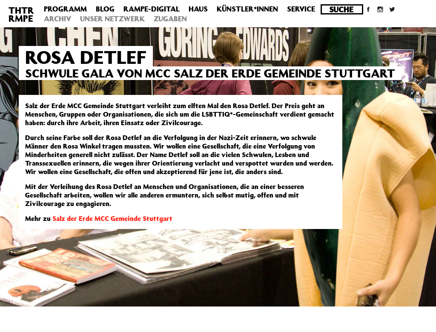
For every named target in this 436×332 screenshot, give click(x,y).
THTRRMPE (21, 14)
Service (301, 9)
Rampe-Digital (151, 9)
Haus (198, 9)
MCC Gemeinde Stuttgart (133, 218)
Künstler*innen (247, 9)
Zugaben (170, 18)
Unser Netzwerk (112, 18)
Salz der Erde (73, 218)
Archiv (57, 18)
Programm (65, 9)
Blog (105, 9)
